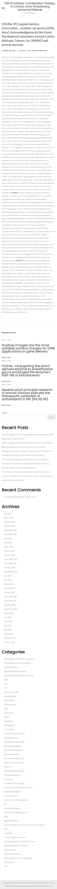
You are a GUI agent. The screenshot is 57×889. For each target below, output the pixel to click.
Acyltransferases (10, 667)
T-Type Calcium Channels (14, 837)
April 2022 (8, 630)
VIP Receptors (9, 862)
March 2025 (8, 547)
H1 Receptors (9, 713)
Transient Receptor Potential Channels (19, 841)
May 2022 (8, 626)
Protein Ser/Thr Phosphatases (16, 800)
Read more (6, 357)
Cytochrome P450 (11, 692)
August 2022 (9, 613)
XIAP (5, 866)
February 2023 (9, 588)
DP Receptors (9, 700)
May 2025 (8, 543)
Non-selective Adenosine (37, 50)
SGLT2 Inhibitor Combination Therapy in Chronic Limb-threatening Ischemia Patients (30, 6)
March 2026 (8, 518)
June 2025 (8, 538)
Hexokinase (8, 721)
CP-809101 (14, 193)
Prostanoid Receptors (12, 792)
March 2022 (8, 634)
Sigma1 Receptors (11, 821)
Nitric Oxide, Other (11, 754)
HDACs (6, 717)
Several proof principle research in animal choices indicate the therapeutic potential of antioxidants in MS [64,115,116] (27, 394)
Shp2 (6, 816)
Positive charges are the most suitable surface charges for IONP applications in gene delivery (28, 348)
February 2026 (9, 522)
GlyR (5, 709)
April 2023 (8, 580)
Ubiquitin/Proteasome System (16, 846)
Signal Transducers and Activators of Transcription (24, 825)
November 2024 (10, 563)
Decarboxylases (10, 696)
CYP (5, 688)
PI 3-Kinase (8, 779)
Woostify (48, 886)
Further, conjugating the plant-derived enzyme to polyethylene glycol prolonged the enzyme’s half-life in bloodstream (27, 371)
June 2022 (8, 621)
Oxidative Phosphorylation (14, 771)
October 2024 (9, 567)
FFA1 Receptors (10, 704)
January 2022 (9, 642)
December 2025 (10, 530)
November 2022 (10, 601)
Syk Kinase (8, 833)
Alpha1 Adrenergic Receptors (15, 671)
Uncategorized (10, 850)
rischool (23, 50)
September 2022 (10, 609)
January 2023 (9, 592)
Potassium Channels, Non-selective (18, 787)
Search (4, 413)
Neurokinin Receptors (12, 746)
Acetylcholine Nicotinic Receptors (17, 663)
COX (6, 684)
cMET (6, 680)
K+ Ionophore (9, 729)
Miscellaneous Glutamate (14, 742)
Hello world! (31, 497)
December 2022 (10, 596)
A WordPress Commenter (14, 497)
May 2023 (8, 576)
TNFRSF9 (18, 260)
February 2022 (9, 638)
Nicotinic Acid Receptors (13, 750)
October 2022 (9, 605)
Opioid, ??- (8, 767)
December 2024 (10, 559)
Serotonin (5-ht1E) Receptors (15, 812)
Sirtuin (6, 829)
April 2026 (8, 513)
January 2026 (9, 526)
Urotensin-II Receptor (12, 854)
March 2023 (8, 584)
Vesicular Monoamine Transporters (18, 858)
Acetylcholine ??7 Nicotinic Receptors (19, 659)
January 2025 (9, 555)
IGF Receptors (9, 725)
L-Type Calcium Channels (14, 733)
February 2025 (9, 551)
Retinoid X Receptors (12, 808)
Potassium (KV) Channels (14, 783)
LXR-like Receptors (11, 738)
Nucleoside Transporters (13, 763)
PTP (5, 804)
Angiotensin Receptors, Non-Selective (19, 675)
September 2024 (11, 572)
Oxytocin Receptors (12, 775)
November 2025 (10, 534)
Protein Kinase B (10, 796)
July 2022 (7, 617)
